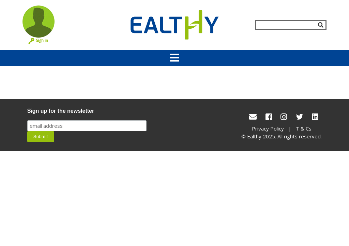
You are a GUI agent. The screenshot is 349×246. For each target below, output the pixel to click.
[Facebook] (268, 116)
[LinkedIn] (315, 116)
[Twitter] (299, 116)
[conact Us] (253, 116)
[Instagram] (283, 116)
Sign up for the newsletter (60, 111)
